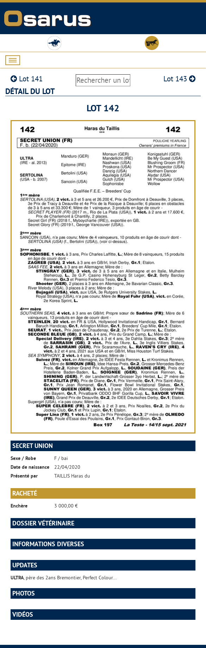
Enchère (19, 506)
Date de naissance (30, 467)
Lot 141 (27, 78)
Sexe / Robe (23, 458)
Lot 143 (179, 78)
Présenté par (24, 476)
